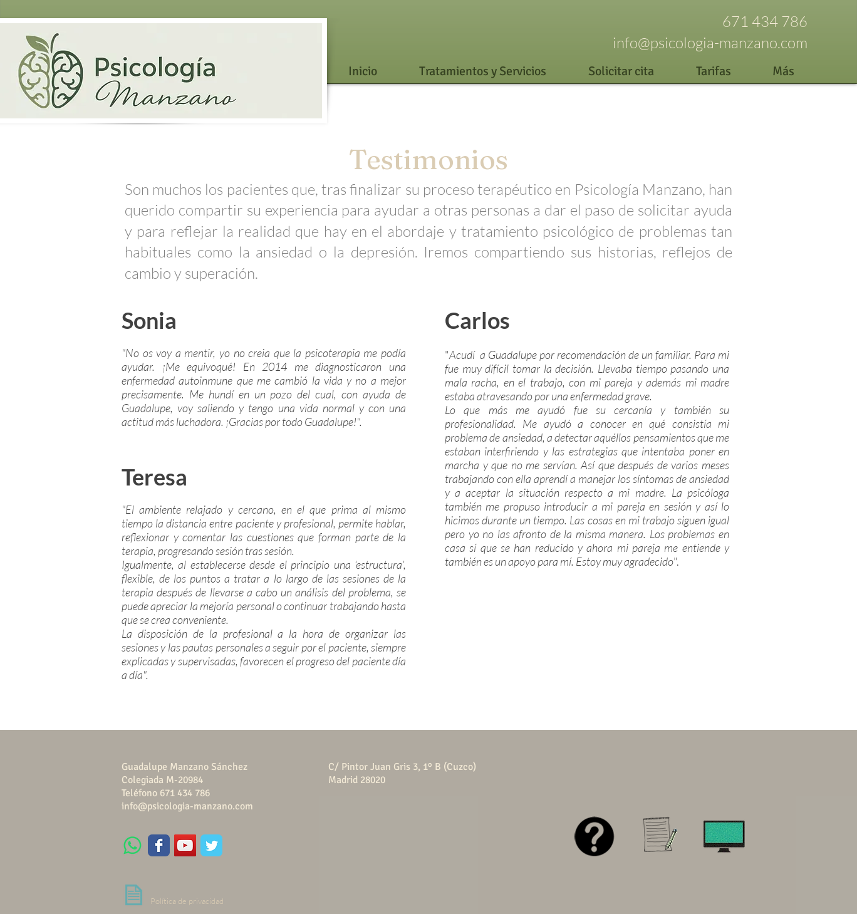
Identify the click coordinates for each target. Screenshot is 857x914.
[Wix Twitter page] (211, 845)
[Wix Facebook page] (159, 845)
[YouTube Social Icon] (185, 845)
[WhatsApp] (132, 845)
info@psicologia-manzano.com (710, 42)
